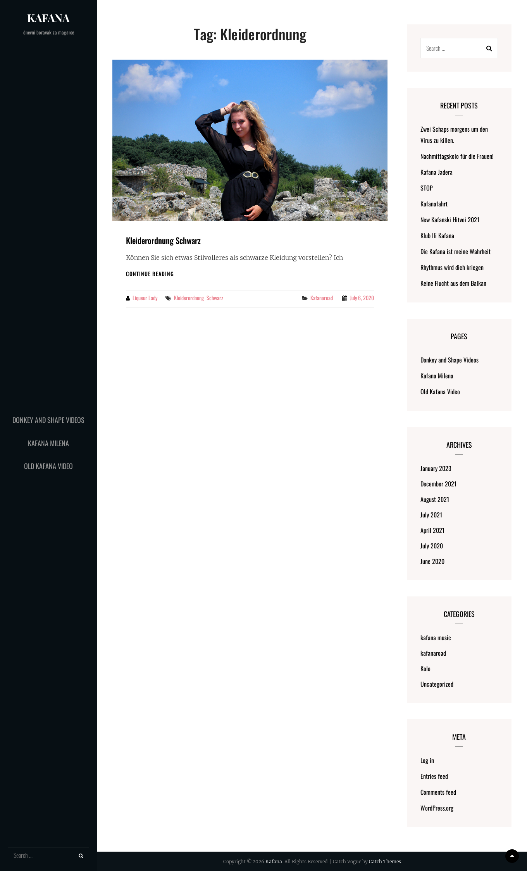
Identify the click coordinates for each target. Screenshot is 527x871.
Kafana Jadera (436, 172)
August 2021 (434, 499)
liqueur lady (145, 298)
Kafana (48, 17)
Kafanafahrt (434, 203)
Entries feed (434, 776)
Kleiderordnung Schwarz (163, 240)
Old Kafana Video (48, 466)
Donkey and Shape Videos (48, 420)
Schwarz (215, 298)
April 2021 (432, 530)
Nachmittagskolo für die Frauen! (456, 156)
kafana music (435, 637)
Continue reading (150, 274)
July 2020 (431, 545)
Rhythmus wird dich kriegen (452, 267)
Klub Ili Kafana (437, 235)
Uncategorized (436, 684)
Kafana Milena (48, 443)
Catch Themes (385, 861)
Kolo (425, 668)
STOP (426, 187)
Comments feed (438, 792)
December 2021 (438, 483)
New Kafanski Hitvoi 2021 (449, 219)
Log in (427, 760)
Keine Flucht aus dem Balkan (453, 283)
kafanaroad (321, 298)
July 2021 (431, 514)
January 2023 (435, 468)
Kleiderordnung (189, 298)
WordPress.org (436, 808)
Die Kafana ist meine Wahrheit (455, 251)
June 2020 (432, 561)
